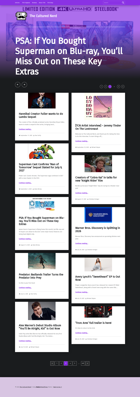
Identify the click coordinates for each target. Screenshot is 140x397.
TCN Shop (50, 2)
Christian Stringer (94, 199)
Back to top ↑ (57, 387)
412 (83, 363)
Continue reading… (25, 129)
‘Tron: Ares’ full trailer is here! (93, 323)
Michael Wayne (95, 147)
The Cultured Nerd (43, 16)
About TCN (42, 2)
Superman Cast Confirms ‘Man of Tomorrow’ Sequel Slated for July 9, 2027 (40, 167)
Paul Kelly (38, 135)
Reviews (34, 2)
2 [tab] (105, 86)
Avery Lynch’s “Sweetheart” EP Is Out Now (97, 278)
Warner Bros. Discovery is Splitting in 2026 (97, 229)
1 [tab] (101, 86)
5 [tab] (118, 86)
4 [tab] (114, 86)
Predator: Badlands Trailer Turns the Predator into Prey (41, 276)
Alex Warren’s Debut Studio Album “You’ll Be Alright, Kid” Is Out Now (40, 327)
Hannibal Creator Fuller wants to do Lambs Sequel (41, 115)
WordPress (44, 387)
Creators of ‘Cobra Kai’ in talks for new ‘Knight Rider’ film (96, 179)
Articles (17, 2)
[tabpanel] (70, 60)
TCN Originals (26, 2)
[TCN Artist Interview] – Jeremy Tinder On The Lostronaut (98, 127)
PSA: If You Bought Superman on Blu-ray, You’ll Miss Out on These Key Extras (68, 56)
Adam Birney (38, 189)
